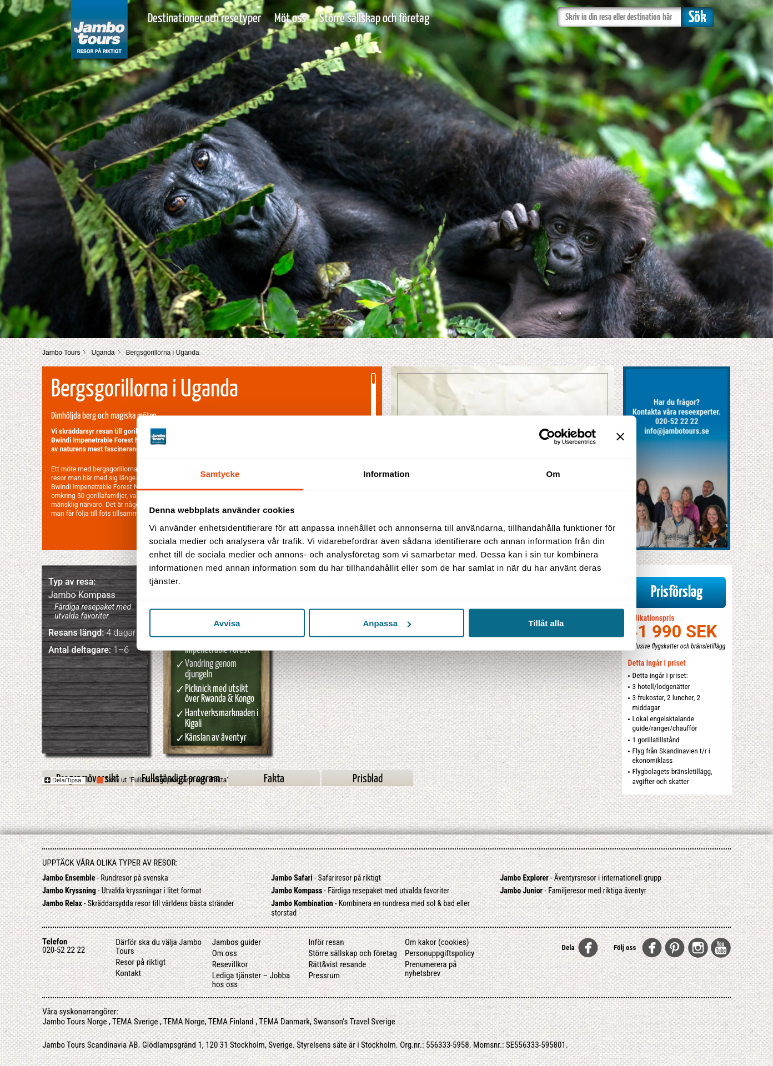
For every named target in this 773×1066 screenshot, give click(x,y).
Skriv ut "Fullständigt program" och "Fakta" (167, 780)
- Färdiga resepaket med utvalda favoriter (360, 890)
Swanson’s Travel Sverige (354, 1022)
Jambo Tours (61, 352)
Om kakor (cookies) (437, 942)
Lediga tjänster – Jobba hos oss (251, 980)
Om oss (224, 953)
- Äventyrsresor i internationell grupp (581, 877)
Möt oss (290, 18)
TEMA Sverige (135, 1022)
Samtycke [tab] (220, 473)
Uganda (102, 352)
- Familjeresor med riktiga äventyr (573, 890)
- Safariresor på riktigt (326, 877)
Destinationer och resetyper (204, 18)
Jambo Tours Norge (74, 1022)
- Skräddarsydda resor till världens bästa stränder (138, 903)
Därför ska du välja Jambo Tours (159, 946)
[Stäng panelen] (620, 437)
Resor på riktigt (140, 962)
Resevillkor (230, 964)
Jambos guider (236, 942)
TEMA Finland (231, 1022)
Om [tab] (553, 473)
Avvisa (227, 623)
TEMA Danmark (284, 1022)
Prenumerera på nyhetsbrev (431, 968)
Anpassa (387, 623)
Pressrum (324, 975)
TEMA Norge (184, 1022)
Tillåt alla (546, 623)
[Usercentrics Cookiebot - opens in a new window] (547, 437)
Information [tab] (386, 473)
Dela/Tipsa (62, 780)
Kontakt (128, 973)
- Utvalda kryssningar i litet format (122, 890)
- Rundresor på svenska (105, 877)
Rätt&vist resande (337, 964)
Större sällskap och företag (374, 18)
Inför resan (326, 942)
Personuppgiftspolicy (439, 953)
